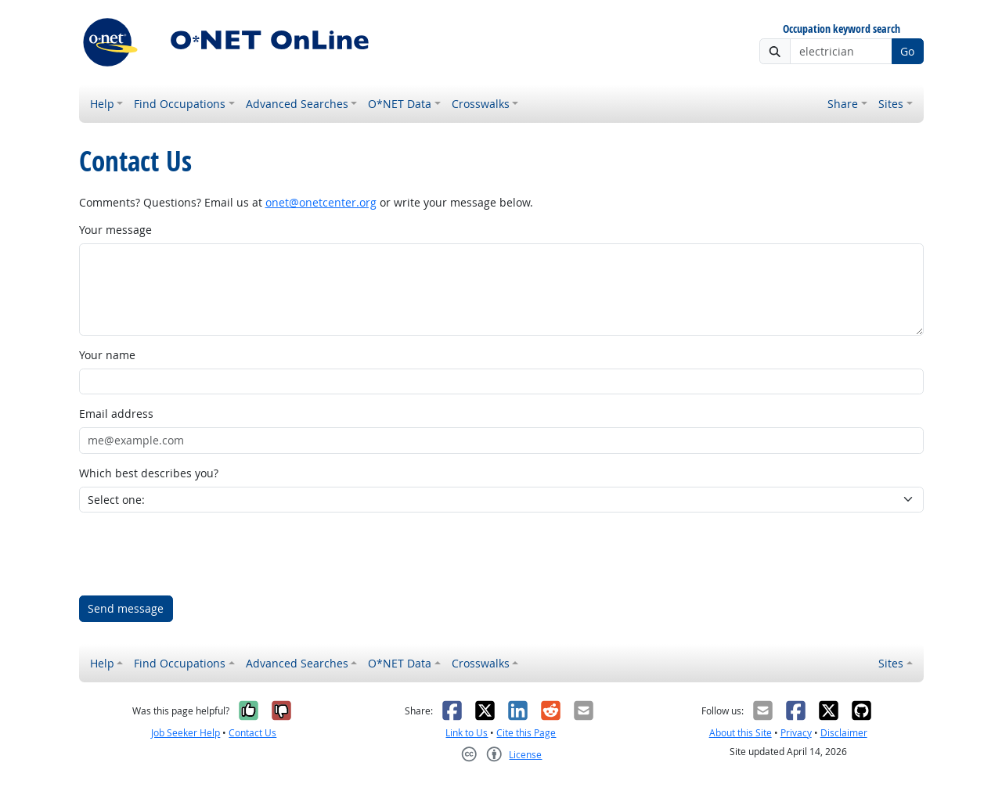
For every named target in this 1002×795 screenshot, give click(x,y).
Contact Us (252, 732)
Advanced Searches (297, 103)
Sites (890, 103)
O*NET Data (399, 103)
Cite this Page (526, 732)
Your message (115, 229)
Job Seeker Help (185, 732)
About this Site (740, 732)
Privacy (796, 732)
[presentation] (198, 554)
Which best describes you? (148, 473)
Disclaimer (843, 732)
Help (102, 103)
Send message (126, 608)
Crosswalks (481, 103)
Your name (107, 354)
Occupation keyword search (841, 29)
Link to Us (466, 732)
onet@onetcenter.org (321, 202)
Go (907, 51)
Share (842, 103)
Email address (116, 413)
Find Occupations (179, 103)
